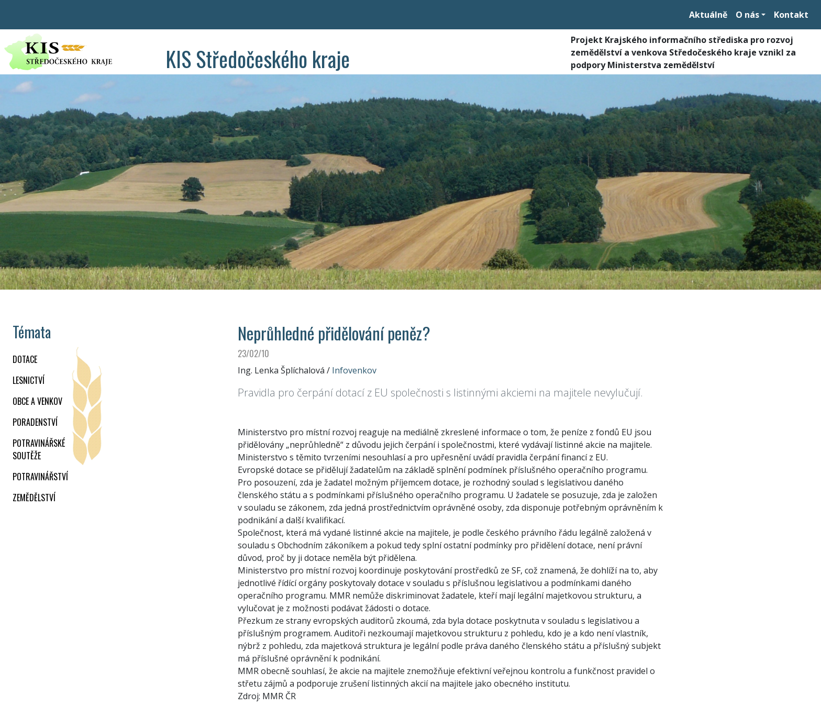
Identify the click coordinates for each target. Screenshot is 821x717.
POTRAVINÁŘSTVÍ (40, 476)
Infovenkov (354, 370)
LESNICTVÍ (29, 380)
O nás (747, 14)
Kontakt (791, 14)
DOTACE (25, 359)
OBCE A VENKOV (37, 401)
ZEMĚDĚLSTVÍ (34, 497)
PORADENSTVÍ (35, 422)
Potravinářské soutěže (39, 449)
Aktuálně (708, 14)
